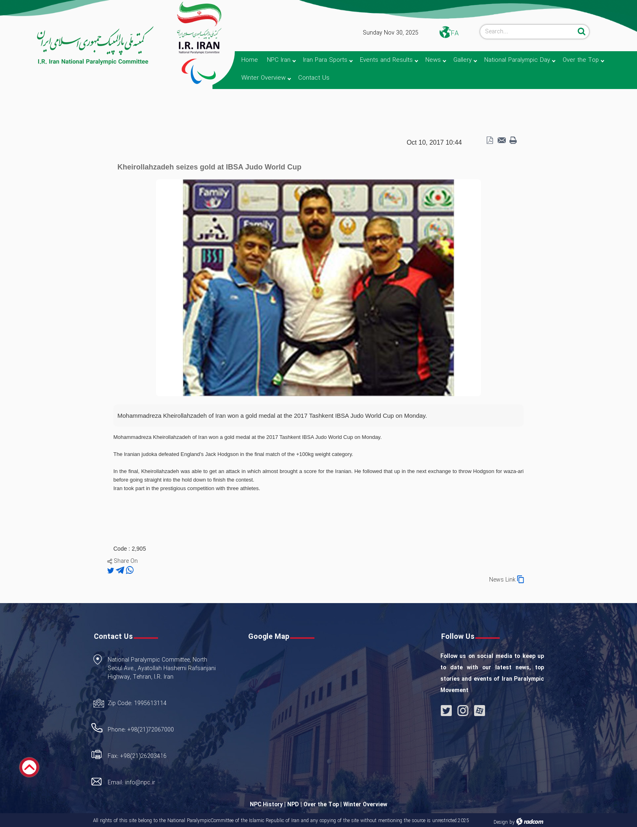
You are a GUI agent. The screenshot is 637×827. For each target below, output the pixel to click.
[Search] (527, 32)
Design (501, 822)
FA (455, 33)
